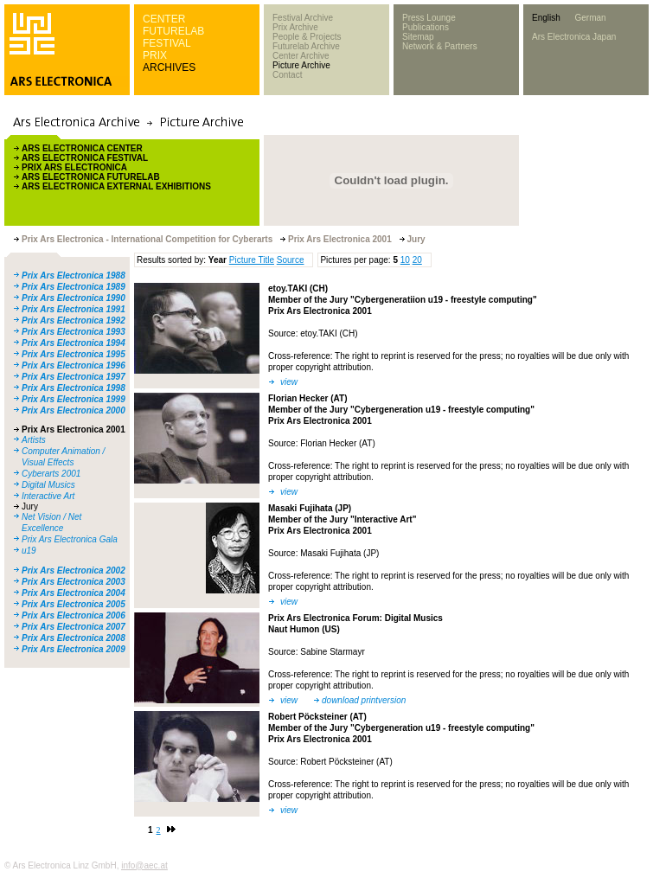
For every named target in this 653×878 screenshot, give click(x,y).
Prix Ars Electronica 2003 (73, 581)
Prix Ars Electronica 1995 (73, 354)
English (546, 17)
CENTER (164, 19)
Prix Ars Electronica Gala (70, 539)
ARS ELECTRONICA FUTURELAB (91, 177)
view (289, 382)
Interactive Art (48, 496)
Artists (34, 440)
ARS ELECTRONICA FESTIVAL (85, 158)
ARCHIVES (169, 67)
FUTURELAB (173, 31)
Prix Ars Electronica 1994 (73, 343)
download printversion (364, 700)
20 (417, 260)
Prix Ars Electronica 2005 (73, 604)
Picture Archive (301, 65)
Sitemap (418, 37)
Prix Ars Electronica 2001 (73, 429)
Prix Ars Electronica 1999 (73, 399)
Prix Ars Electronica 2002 (73, 570)
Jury (30, 506)
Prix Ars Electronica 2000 (73, 410)
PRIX (155, 55)
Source (290, 260)
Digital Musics (48, 485)
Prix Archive (295, 27)
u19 (29, 550)
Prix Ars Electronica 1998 (73, 388)
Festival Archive (302, 17)
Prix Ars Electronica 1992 (73, 320)
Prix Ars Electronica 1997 (73, 376)
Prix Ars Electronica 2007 (73, 626)
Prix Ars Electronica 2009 (73, 649)
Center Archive (301, 56)
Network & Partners (439, 46)
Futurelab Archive (306, 46)
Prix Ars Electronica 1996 (73, 365)
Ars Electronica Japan (574, 37)
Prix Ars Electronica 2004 (73, 593)
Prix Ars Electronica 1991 (73, 309)
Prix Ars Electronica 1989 (73, 287)
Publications (425, 27)
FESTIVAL (167, 43)
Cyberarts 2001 (51, 473)
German (589, 17)
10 (405, 260)
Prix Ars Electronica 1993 (73, 331)
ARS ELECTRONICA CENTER (82, 148)
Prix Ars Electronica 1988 (73, 275)
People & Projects (307, 37)
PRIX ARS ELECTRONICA (74, 167)
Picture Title (251, 260)
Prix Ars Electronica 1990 (73, 298)
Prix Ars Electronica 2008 (73, 638)
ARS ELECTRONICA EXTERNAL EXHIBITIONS (116, 186)
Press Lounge (429, 17)
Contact (287, 75)
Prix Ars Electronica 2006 (73, 615)
